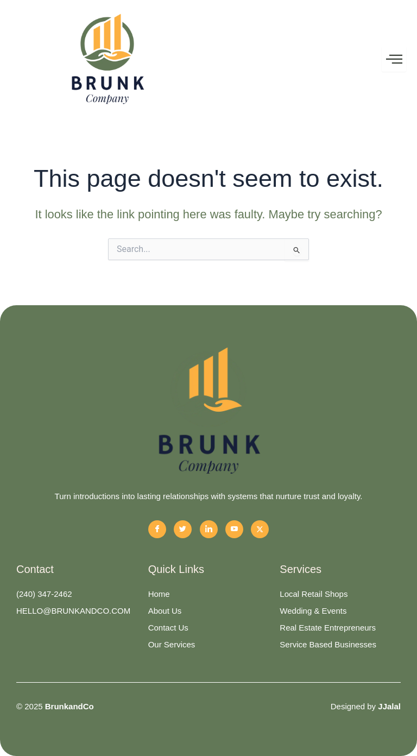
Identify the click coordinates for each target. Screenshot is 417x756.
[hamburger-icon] (394, 59)
